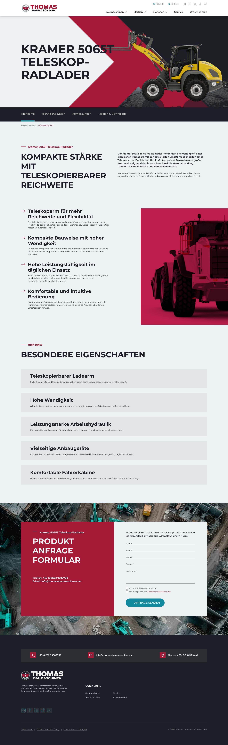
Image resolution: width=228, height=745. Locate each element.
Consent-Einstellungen (75, 729)
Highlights (28, 113)
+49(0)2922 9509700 (49, 655)
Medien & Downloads (112, 113)
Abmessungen (81, 113)
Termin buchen (92, 697)
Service (116, 693)
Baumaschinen (92, 693)
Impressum (27, 729)
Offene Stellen (120, 697)
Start (35, 125)
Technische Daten (53, 113)
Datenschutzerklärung (158, 591)
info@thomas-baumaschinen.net (114, 655)
